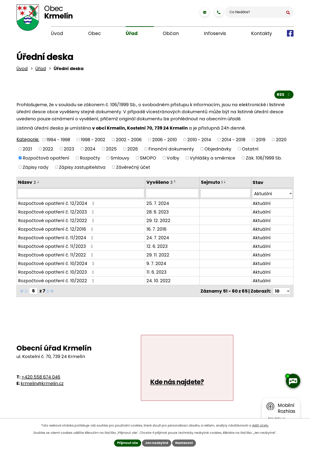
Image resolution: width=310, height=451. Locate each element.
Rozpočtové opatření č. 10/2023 (57, 273)
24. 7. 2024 (157, 238)
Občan (171, 33)
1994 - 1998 (58, 140)
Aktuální (262, 204)
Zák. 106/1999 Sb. (264, 159)
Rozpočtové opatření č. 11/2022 (56, 255)
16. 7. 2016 (156, 230)
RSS (284, 95)
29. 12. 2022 (158, 221)
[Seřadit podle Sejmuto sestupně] (224, 184)
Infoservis (215, 33)
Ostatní (250, 150)
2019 (260, 140)
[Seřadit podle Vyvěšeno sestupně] (174, 184)
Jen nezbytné (156, 443)
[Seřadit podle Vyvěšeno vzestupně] (174, 182)
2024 (90, 150)
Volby (173, 159)
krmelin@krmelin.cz (42, 384)
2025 (111, 150)
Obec (94, 33)
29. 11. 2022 (157, 255)
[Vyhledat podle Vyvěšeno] (172, 194)
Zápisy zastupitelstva (82, 168)
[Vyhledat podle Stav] (272, 194)
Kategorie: (27, 140)
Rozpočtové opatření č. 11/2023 (56, 247)
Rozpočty (90, 159)
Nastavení (184, 443)
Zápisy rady (35, 168)
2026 (132, 150)
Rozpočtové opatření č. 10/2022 (57, 281)
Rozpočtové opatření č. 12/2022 (57, 221)
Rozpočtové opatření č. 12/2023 (57, 213)
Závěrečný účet (133, 168)
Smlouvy (120, 159)
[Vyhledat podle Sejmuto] (225, 194)
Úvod (57, 33)
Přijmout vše (127, 443)
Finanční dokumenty (171, 150)
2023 (69, 150)
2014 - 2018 (233, 140)
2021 (27, 150)
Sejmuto (211, 183)
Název (27, 183)
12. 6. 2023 (156, 247)
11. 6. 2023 (156, 273)
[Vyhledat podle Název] (80, 194)
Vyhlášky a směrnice (212, 159)
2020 (281, 140)
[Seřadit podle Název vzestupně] (38, 182)
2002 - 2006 (129, 140)
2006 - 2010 (164, 140)
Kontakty (261, 33)
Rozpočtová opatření (46, 159)
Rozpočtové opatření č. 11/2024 (56, 238)
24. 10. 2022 (158, 281)
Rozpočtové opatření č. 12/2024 (57, 204)
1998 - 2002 (93, 140)
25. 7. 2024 (157, 204)
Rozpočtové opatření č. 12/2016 (56, 230)
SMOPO (148, 159)
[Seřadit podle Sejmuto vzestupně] (224, 182)
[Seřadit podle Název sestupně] (38, 184)
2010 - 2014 (199, 140)
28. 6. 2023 (157, 213)
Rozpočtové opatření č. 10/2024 (57, 264)
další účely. (260, 425)
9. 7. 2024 (156, 264)
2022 (48, 150)
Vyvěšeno (159, 183)
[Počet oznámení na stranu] (281, 291)
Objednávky (217, 150)
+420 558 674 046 (40, 377)
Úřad (132, 33)
